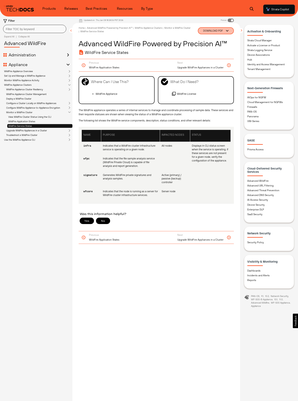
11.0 (281, 299)
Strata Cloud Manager (259, 40)
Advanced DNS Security (260, 195)
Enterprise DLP (255, 209)
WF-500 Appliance (280, 302)
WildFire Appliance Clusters (17, 85)
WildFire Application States (21, 121)
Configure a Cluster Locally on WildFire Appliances (31, 103)
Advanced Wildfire (260, 302)
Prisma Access (255, 149)
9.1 (262, 296)
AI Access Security (257, 199)
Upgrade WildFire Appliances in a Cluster (26, 130)
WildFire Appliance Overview (18, 71)
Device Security (256, 204)
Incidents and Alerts (258, 275)
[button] (295, 321)
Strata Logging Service (259, 50)
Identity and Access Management (266, 64)
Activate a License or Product (263, 45)
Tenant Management (258, 69)
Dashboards (254, 270)
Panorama (252, 116)
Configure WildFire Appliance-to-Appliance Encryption (33, 108)
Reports (251, 280)
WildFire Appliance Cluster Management (26, 94)
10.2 (267, 296)
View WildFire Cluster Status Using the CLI (29, 117)
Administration (22, 55)
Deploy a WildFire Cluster (18, 98)
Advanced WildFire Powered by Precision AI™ (109, 28)
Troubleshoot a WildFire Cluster (21, 135)
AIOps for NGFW (256, 97)
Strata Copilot (277, 9)
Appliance (18, 64)
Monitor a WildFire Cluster (19, 112)
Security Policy (255, 242)
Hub (249, 59)
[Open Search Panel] (252, 9)
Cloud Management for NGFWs (265, 102)
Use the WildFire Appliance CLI (19, 140)
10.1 (276, 299)
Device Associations (258, 54)
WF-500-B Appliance (262, 299)
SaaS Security (254, 214)
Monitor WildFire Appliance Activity (21, 80)
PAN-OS (252, 111)
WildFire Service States (20, 126)
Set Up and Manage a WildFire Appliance (24, 76)
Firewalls (252, 107)
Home (82, 28)
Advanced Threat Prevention (263, 190)
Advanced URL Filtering (260, 185)
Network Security (279, 296)
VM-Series (253, 121)
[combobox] (34, 29)
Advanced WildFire (258, 180)
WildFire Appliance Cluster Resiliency (24, 89)
